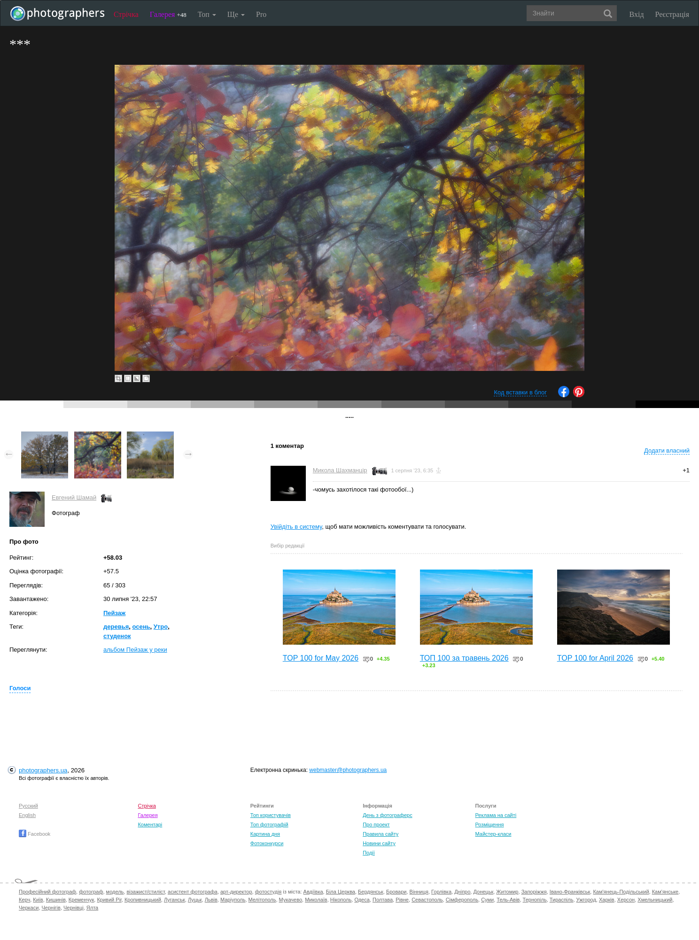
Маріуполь (232, 899)
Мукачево (290, 899)
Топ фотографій (269, 824)
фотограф (91, 891)
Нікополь (340, 899)
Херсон (626, 899)
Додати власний (667, 450)
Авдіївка (313, 891)
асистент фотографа (192, 891)
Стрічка (126, 14)
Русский (28, 806)
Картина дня (265, 834)
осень (141, 626)
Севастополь (427, 899)
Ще (236, 14)
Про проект (376, 824)
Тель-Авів (508, 899)
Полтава (383, 899)
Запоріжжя (534, 891)
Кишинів (56, 899)
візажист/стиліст (145, 891)
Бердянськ (370, 891)
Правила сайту (380, 834)
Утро (161, 626)
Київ (38, 899)
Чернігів (51, 907)
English (27, 815)
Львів (211, 899)
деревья (116, 626)
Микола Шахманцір (340, 470)
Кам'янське (665, 891)
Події (369, 852)
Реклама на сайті (496, 815)
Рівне (402, 899)
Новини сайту (379, 843)
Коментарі (150, 824)
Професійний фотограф (47, 891)
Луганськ (174, 899)
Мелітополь (262, 899)
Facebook (34, 834)
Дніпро (462, 891)
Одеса (361, 899)
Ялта (92, 907)
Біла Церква (340, 891)
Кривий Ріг (109, 899)
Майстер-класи (493, 834)
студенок (117, 636)
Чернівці (73, 907)
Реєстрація (672, 14)
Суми (487, 899)
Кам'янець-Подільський (621, 891)
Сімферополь (462, 899)
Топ (207, 14)
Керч (24, 899)
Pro (261, 14)
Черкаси (29, 907)
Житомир (507, 891)
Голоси (20, 688)
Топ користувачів (270, 815)
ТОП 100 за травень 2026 (464, 658)
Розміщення (489, 824)
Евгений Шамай (74, 497)
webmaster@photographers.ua (348, 770)
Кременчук (81, 899)
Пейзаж (114, 612)
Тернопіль (535, 899)
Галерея (168, 14)
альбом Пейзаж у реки (135, 649)
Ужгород (586, 899)
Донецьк (483, 891)
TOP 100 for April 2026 (595, 658)
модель (115, 891)
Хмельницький (654, 899)
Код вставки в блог (520, 392)
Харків (606, 899)
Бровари (396, 891)
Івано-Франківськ (570, 891)
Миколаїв (316, 899)
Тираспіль (562, 899)
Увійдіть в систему (296, 526)
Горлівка (441, 891)
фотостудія (268, 891)
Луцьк (195, 899)
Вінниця (419, 891)
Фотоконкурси (266, 843)
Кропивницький (142, 899)
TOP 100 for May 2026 (320, 658)
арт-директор (236, 891)
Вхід (636, 14)
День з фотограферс (387, 815)
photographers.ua (43, 770)
